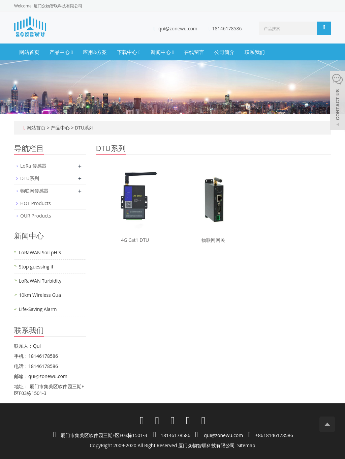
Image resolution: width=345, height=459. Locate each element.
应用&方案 (95, 52)
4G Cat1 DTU (135, 240)
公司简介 (224, 52)
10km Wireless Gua (40, 295)
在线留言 (194, 52)
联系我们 (255, 52)
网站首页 (29, 52)
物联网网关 (213, 240)
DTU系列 (83, 127)
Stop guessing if (36, 266)
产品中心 (61, 52)
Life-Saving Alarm (38, 309)
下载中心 (128, 52)
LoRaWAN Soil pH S (40, 252)
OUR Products (35, 215)
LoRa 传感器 (33, 166)
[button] (72, 52)
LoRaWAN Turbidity (40, 281)
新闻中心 (162, 52)
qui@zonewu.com (177, 28)
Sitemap (246, 445)
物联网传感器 (34, 191)
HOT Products (35, 203)
